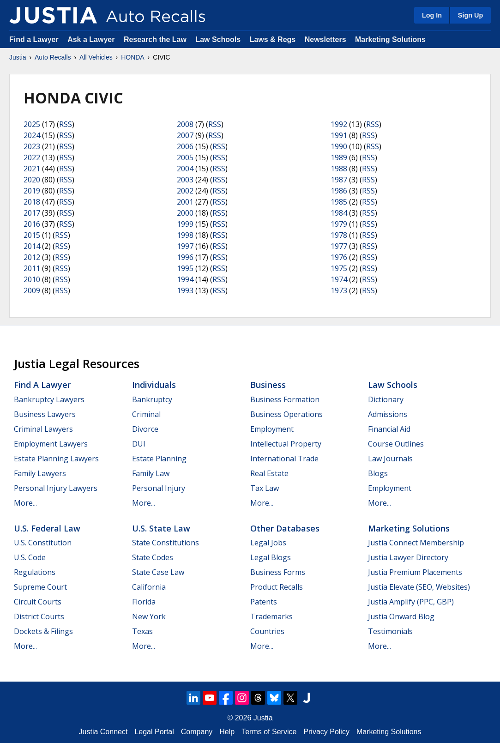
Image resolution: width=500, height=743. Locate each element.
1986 (339, 191)
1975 (339, 268)
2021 (32, 168)
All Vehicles (96, 57)
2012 (32, 257)
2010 (32, 279)
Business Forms (277, 572)
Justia (17, 57)
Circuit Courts (37, 602)
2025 (32, 124)
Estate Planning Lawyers (56, 458)
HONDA (133, 57)
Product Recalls (276, 587)
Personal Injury (158, 488)
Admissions (387, 414)
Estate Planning (159, 458)
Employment (272, 429)
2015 (32, 235)
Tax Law (264, 488)
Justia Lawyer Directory (408, 557)
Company (196, 732)
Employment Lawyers (51, 444)
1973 (339, 290)
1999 (185, 224)
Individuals (154, 384)
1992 (339, 124)
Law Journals (390, 458)
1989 (339, 157)
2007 (185, 135)
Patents (263, 602)
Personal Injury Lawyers (55, 488)
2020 (32, 180)
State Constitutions (165, 543)
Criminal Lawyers (43, 429)
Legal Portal (154, 732)
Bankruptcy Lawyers (49, 399)
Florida (144, 602)
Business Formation (284, 399)
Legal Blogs (270, 557)
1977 (339, 246)
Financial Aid (389, 429)
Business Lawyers (45, 414)
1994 (185, 279)
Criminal (146, 414)
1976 (339, 257)
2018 (32, 202)
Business (268, 384)
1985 (339, 202)
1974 (339, 279)
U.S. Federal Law (47, 528)
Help (227, 732)
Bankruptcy (152, 399)
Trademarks (271, 616)
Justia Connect (103, 732)
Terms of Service (268, 732)
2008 (185, 124)
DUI (138, 444)
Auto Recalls (53, 57)
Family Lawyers (40, 473)
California (149, 587)
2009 (32, 290)
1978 (339, 235)
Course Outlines (396, 444)
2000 (185, 213)
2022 (32, 157)
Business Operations (286, 414)
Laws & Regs (273, 39)
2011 (32, 268)
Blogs (378, 473)
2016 (32, 224)
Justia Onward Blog (401, 616)
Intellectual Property (285, 444)
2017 (32, 213)
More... (25, 503)
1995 (185, 268)
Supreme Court (40, 587)
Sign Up (470, 15)
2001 (185, 202)
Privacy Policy (326, 732)
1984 (339, 213)
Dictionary (386, 399)
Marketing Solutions (390, 39)
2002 (185, 191)
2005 (185, 157)
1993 (185, 290)
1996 (185, 257)
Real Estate (269, 473)
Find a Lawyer (34, 39)
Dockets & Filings (43, 631)
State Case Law (158, 572)
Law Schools (218, 39)
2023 (32, 146)
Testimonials (390, 631)
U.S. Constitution (43, 543)
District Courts (39, 616)
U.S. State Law (161, 528)
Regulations (34, 572)
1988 (339, 168)
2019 (32, 191)
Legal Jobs (268, 543)
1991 (339, 135)
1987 (339, 180)
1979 (339, 224)
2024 (32, 135)
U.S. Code (30, 557)
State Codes (152, 557)
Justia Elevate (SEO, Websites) (419, 587)
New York (149, 616)
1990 (339, 146)
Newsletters (325, 39)
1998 (185, 235)
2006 (185, 146)
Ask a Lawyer (92, 39)
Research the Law (155, 39)
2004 (185, 168)
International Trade (284, 458)
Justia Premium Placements (415, 572)
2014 (32, 246)
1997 (185, 246)
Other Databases (284, 528)
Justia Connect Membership (416, 543)
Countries (267, 631)
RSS (65, 124)
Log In (432, 15)
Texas (142, 631)
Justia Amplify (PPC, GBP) (411, 602)
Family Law (150, 473)
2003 (185, 180)
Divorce (145, 429)
